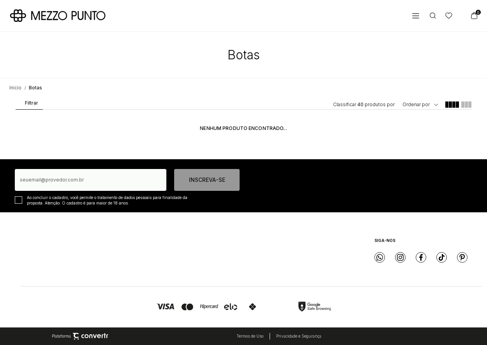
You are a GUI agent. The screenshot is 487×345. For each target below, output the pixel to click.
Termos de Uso (249, 336)
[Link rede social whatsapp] (379, 257)
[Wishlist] (448, 15)
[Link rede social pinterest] (462, 257)
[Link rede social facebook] (421, 257)
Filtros (29, 104)
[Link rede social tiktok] (441, 257)
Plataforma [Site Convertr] (80, 336)
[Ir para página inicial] (15, 88)
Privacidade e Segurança (298, 336)
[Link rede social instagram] (400, 257)
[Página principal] (58, 15)
